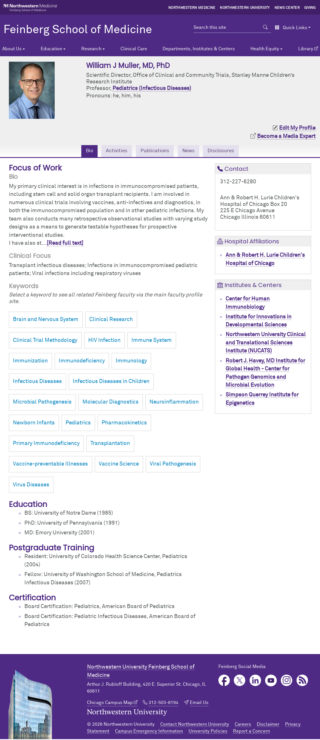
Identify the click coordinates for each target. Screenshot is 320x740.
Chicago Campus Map (110, 703)
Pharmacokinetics (124, 423)
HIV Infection (104, 341)
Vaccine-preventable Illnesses (50, 465)
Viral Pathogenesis (173, 465)
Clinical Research (111, 320)
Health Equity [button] (264, 49)
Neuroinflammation (174, 403)
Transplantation (110, 444)
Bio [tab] (84, 151)
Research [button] (91, 49)
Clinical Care (134, 49)
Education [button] (51, 49)
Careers (243, 725)
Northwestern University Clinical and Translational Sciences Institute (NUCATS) (266, 343)
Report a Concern (251, 732)
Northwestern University (245, 8)
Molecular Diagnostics (110, 403)
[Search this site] (226, 27)
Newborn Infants (34, 423)
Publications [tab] (154, 151)
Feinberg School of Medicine (77, 30)
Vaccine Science (119, 465)
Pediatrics (78, 423)
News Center (287, 8)
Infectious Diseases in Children (111, 382)
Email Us (199, 703)
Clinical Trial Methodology (45, 341)
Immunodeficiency (82, 361)
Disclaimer (268, 725)
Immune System (151, 341)
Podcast (302, 681)
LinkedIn (255, 681)
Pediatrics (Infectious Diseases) (151, 88)
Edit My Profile (297, 128)
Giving (310, 8)
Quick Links (291, 27)
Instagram (287, 681)
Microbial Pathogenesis (42, 403)
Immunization (30, 361)
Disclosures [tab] (225, 151)
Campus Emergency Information (149, 732)
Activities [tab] (113, 151)
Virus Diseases (31, 485)
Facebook (224, 681)
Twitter (240, 681)
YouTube (271, 681)
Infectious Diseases (37, 382)
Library (305, 49)
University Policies (208, 732)
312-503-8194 (163, 703)
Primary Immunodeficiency (46, 444)
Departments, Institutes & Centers (199, 49)
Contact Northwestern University (194, 725)
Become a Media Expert (286, 136)
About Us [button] (11, 49)
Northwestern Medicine (192, 8)
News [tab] (190, 151)
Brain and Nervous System (45, 320)
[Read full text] (65, 244)
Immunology (131, 361)
